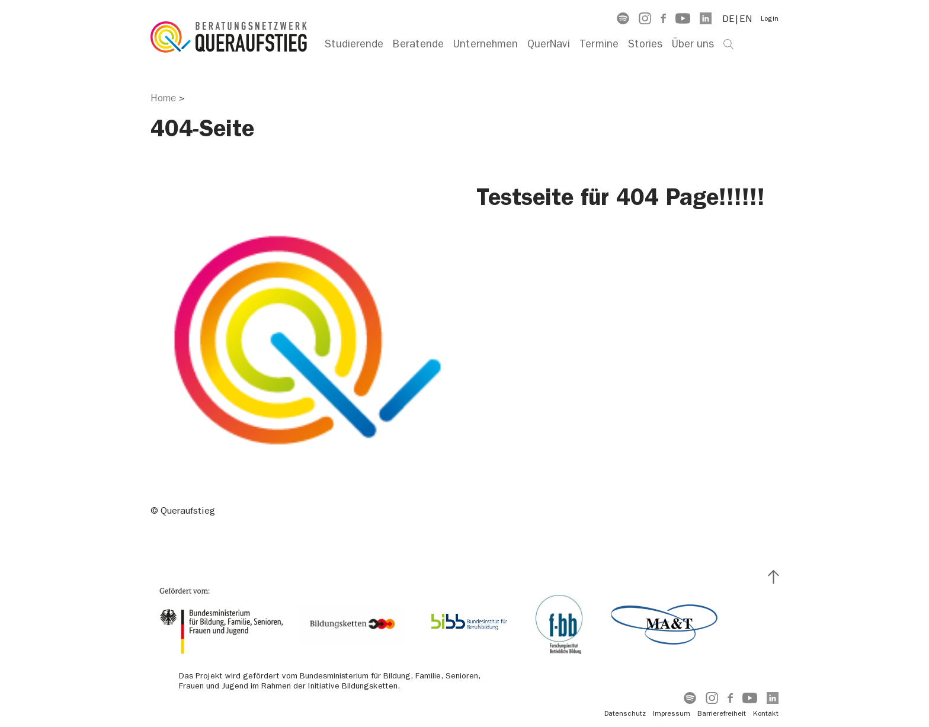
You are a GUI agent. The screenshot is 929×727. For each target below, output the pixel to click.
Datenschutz (625, 713)
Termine (599, 44)
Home (163, 98)
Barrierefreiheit (721, 713)
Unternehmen (485, 44)
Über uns (693, 44)
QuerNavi (548, 44)
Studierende (354, 44)
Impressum (671, 713)
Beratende (418, 44)
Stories (645, 44)
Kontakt (766, 713)
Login (770, 18)
